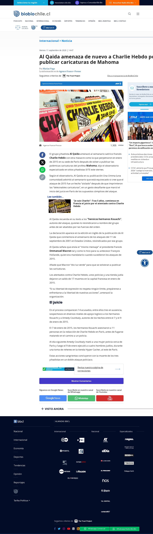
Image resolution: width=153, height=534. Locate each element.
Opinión (91, 21)
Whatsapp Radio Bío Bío (124, 529)
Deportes (68, 21)
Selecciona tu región (30, 2)
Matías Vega (49, 68)
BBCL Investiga (104, 21)
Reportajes (19, 482)
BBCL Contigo (120, 21)
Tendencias (80, 21)
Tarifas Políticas (21, 500)
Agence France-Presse (70, 71)
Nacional (29, 21)
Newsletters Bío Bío (60, 3)
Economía (56, 21)
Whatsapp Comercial (94, 528)
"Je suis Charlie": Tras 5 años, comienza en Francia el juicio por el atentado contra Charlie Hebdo (98, 203)
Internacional (43, 21)
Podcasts (18, 21)
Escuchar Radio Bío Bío (122, 2)
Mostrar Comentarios (81, 381)
